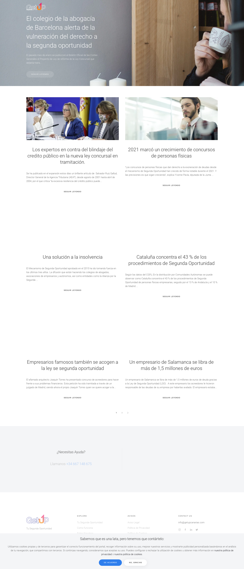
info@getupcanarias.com (191, 522)
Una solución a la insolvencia (73, 257)
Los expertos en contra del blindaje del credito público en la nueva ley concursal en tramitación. (72, 156)
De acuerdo (110, 562)
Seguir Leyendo (40, 74)
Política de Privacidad (139, 527)
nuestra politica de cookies (128, 554)
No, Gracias (135, 562)
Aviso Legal (133, 522)
